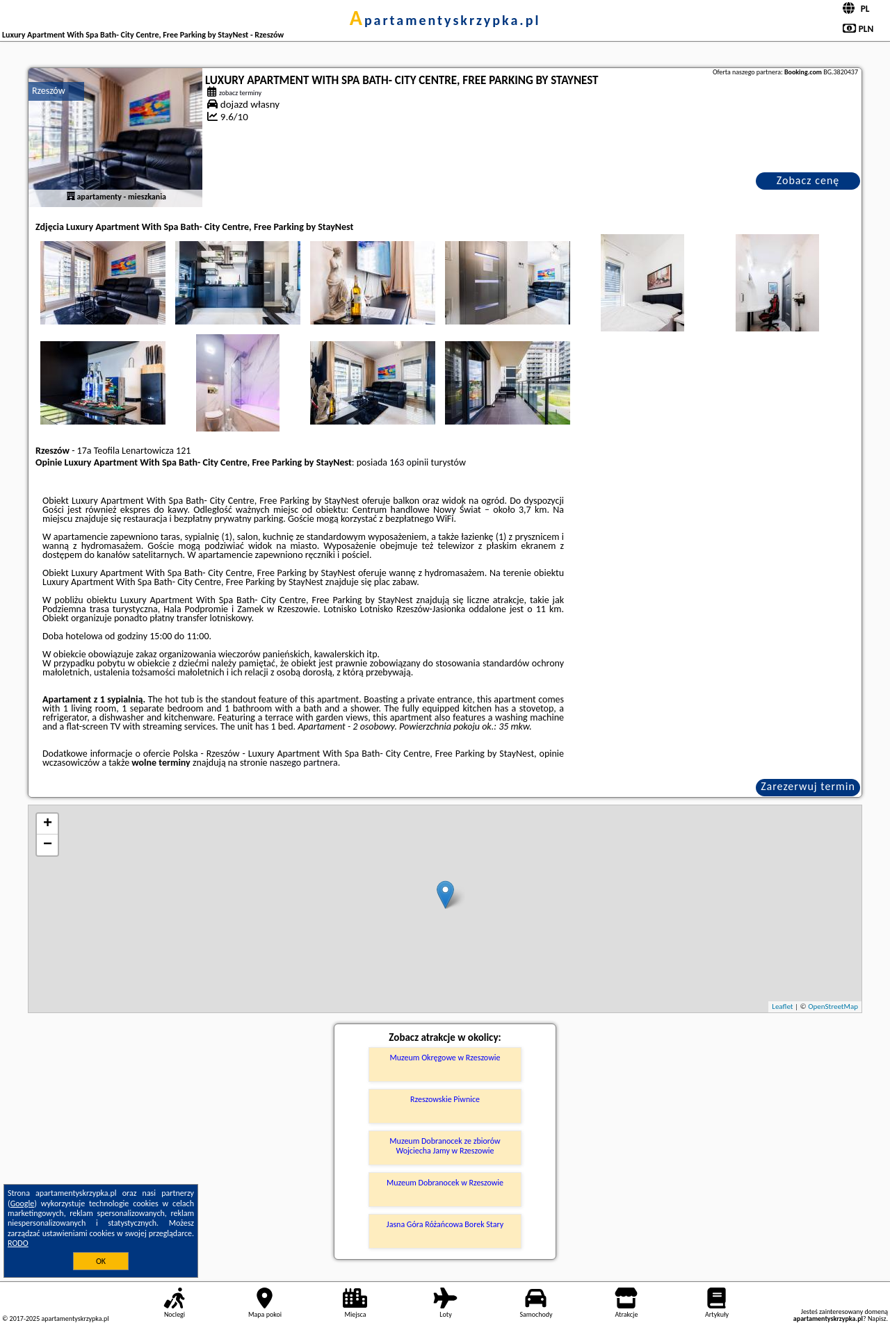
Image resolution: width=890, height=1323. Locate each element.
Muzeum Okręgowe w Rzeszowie (445, 1057)
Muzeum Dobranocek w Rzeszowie (445, 1183)
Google (22, 1203)
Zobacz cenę (808, 180)
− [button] (47, 845)
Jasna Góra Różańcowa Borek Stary (445, 1224)
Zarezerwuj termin (808, 786)
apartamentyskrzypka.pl (445, 20)
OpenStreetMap (833, 1006)
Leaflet (782, 1006)
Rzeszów (48, 91)
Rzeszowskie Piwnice (445, 1099)
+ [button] (47, 824)
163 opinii (408, 462)
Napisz (877, 1318)
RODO (18, 1243)
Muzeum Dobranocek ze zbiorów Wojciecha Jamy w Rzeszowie (444, 1146)
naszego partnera (304, 763)
